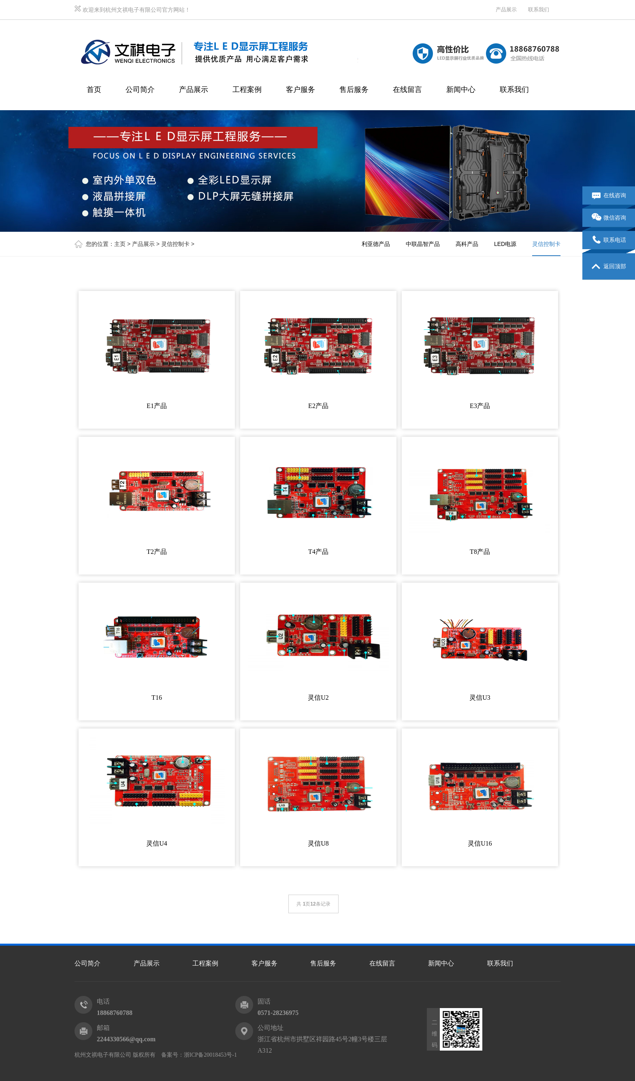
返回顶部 (609, 266)
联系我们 (538, 9)
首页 (94, 89)
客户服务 (300, 89)
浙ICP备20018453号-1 (210, 1055)
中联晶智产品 (423, 244)
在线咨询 (609, 196)
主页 (120, 244)
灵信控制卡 (175, 244)
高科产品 (467, 244)
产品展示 (506, 9)
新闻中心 (460, 89)
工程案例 (247, 89)
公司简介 (140, 89)
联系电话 (609, 240)
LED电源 (505, 244)
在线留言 (407, 89)
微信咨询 (609, 218)
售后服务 (354, 89)
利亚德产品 (376, 244)
